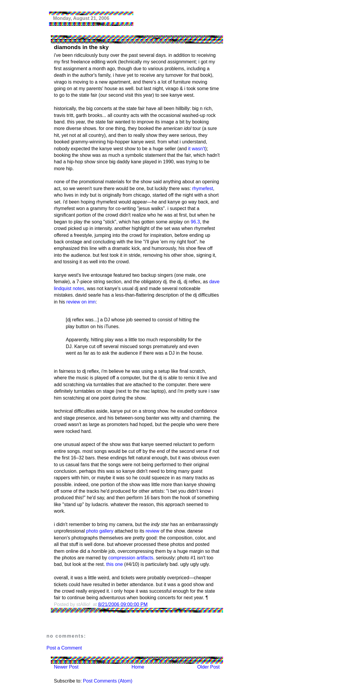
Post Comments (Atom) (107, 680)
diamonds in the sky (81, 47)
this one (114, 564)
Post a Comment (64, 647)
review (152, 530)
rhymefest (202, 188)
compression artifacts (130, 557)
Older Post (208, 666)
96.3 (195, 221)
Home (138, 666)
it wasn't (196, 148)
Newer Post (66, 666)
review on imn (81, 301)
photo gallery (99, 530)
